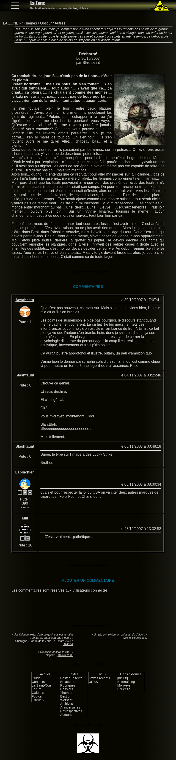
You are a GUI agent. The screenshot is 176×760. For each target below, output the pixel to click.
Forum (36, 689)
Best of (65, 696)
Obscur (46, 23)
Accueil (45, 674)
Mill (25, 518)
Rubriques (67, 685)
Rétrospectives (71, 711)
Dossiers (66, 689)
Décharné (88, 54)
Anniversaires (70, 707)
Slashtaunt (91, 63)
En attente (67, 682)
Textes (74, 674)
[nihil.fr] (122, 678)
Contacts (38, 682)
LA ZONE (11, 23)
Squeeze (123, 689)
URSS (93, 682)
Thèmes (30, 23)
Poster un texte (71, 678)
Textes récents (99, 678)
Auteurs (66, 715)
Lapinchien (25, 472)
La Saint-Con (41, 685)
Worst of (66, 700)
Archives (66, 704)
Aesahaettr (24, 300)
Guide (36, 678)
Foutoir (37, 696)
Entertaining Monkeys (126, 683)
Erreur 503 (39, 700)
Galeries (38, 693)
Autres (60, 23)
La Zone (37, 3)
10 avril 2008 (65, 655)
